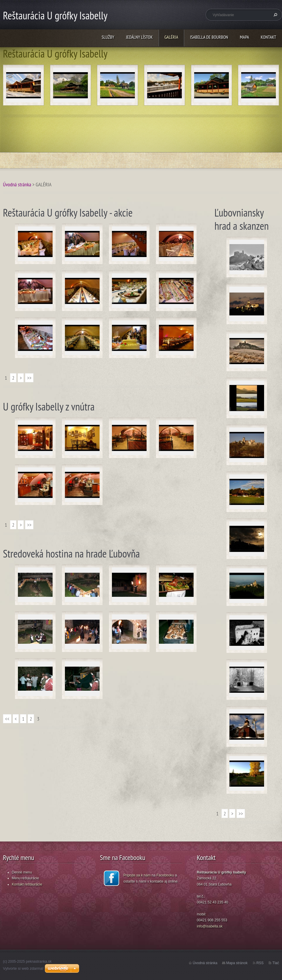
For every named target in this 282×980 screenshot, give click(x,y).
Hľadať (274, 14)
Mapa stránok (237, 963)
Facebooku (165, 875)
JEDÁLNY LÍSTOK (139, 37)
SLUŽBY (108, 37)
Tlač (275, 963)
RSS (260, 963)
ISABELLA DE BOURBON (209, 37)
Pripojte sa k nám (137, 875)
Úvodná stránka (17, 184)
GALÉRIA (171, 37)
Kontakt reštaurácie (27, 884)
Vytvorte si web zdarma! (23, 968)
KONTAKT (268, 37)
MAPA (244, 37)
